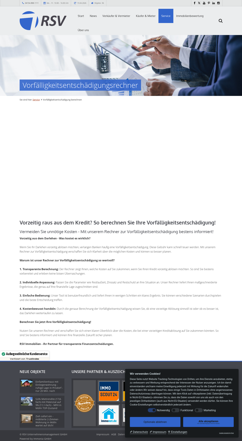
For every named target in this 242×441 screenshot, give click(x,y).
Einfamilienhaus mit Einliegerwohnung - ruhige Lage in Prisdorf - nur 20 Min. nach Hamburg (49, 387)
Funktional (186, 410)
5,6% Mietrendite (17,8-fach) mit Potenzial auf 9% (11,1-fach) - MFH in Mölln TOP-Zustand (49, 403)
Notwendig (163, 410)
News (93, 16)
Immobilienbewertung (189, 16)
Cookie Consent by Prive (226, 433)
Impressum (102, 434)
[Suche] (222, 23)
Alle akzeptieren (208, 422)
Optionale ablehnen (155, 422)
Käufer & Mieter (146, 16)
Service (165, 16)
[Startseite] (43, 20)
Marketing (210, 410)
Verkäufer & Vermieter (116, 16)
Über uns (83, 30)
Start (81, 16)
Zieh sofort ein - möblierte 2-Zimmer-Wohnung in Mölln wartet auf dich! (47, 421)
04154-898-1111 (32, 3)
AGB (113, 434)
